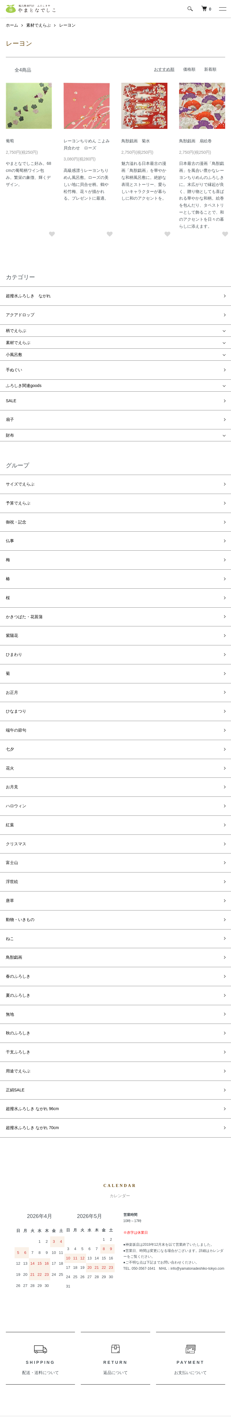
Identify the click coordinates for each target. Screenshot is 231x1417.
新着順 (210, 69)
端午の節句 (16, 622)
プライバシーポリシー (26, 1366)
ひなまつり (16, 609)
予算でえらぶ (18, 465)
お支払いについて (190, 1139)
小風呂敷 (14, 343)
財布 (10, 406)
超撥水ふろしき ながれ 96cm (32, 884)
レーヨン (67, 25)
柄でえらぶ (16, 319)
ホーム (12, 25)
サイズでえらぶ (20, 452)
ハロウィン (16, 674)
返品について (115, 1139)
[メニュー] (222, 9)
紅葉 (10, 687)
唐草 (10, 740)
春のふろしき (18, 792)
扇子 (10, 393)
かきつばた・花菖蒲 (24, 543)
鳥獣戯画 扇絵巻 (195, 141)
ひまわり (14, 570)
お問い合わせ (91, 1337)
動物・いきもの (20, 753)
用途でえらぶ (18, 858)
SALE (11, 380)
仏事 (10, 491)
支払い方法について (24, 1347)
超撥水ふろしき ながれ (28, 293)
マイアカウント (93, 1317)
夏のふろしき (18, 805)
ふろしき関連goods (23, 368)
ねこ (10, 766)
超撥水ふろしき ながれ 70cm (32, 897)
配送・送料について (40, 1139)
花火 (10, 648)
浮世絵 (12, 727)
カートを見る (91, 1327)
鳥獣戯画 (14, 779)
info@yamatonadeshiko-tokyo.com (197, 1035)
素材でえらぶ (38, 25)
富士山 (12, 713)
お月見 (12, 661)
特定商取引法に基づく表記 (30, 1356)
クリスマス (16, 700)
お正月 (12, 596)
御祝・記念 (16, 478)
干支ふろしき (18, 844)
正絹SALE (15, 871)
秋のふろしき (18, 831)
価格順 (189, 69)
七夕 (10, 635)
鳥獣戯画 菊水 (135, 141)
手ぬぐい (14, 355)
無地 (10, 818)
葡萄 (10, 141)
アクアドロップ (20, 306)
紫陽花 (12, 556)
